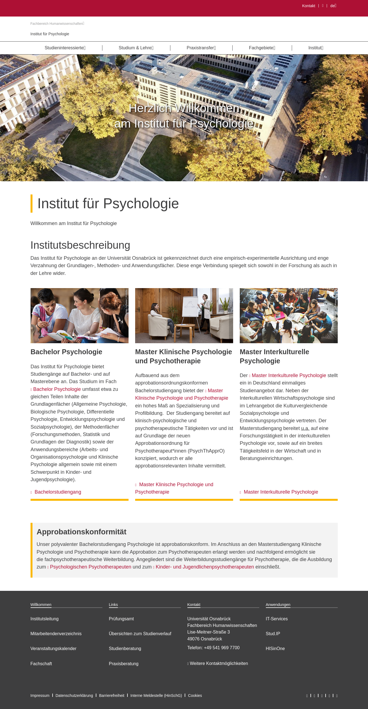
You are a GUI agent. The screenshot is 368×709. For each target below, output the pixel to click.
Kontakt (308, 6)
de (335, 6)
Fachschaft (41, 663)
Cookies (195, 695)
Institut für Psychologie (50, 34)
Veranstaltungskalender (54, 648)
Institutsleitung (45, 618)
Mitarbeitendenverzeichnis (56, 633)
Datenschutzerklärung (74, 695)
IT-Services (277, 618)
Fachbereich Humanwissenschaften (57, 23)
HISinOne (275, 648)
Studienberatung (125, 648)
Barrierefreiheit (111, 695)
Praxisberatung (124, 663)
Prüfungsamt (121, 618)
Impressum (40, 695)
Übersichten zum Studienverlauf (140, 633)
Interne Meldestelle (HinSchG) (156, 695)
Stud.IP (273, 633)
